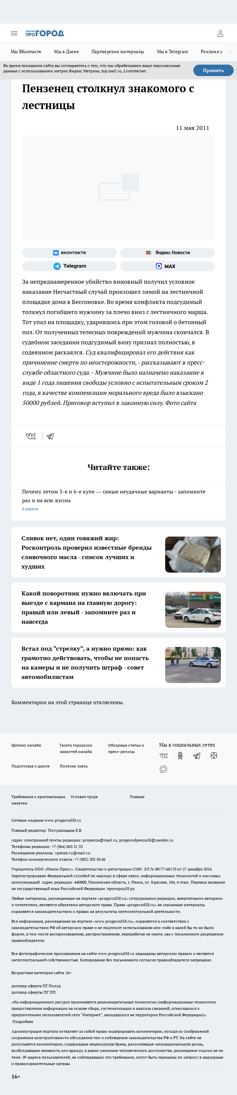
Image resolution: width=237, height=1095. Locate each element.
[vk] (31, 436)
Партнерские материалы (118, 51)
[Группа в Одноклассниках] (180, 755)
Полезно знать (74, 765)
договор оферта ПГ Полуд (36, 985)
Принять (213, 70)
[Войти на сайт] (220, 33)
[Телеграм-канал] (69, 266)
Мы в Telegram (172, 51)
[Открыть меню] (14, 33)
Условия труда (84, 796)
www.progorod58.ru (63, 820)
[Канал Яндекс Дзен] (213, 755)
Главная (137, 796)
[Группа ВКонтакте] (69, 253)
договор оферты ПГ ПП (33, 992)
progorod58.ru (113, 898)
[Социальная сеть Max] (167, 266)
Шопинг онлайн (26, 745)
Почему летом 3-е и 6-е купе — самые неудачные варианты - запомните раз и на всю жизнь (118, 500)
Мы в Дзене (66, 51)
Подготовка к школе (30, 765)
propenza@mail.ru (100, 840)
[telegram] (52, 436)
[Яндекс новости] (167, 253)
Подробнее (22, 1021)
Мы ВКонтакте (26, 51)
